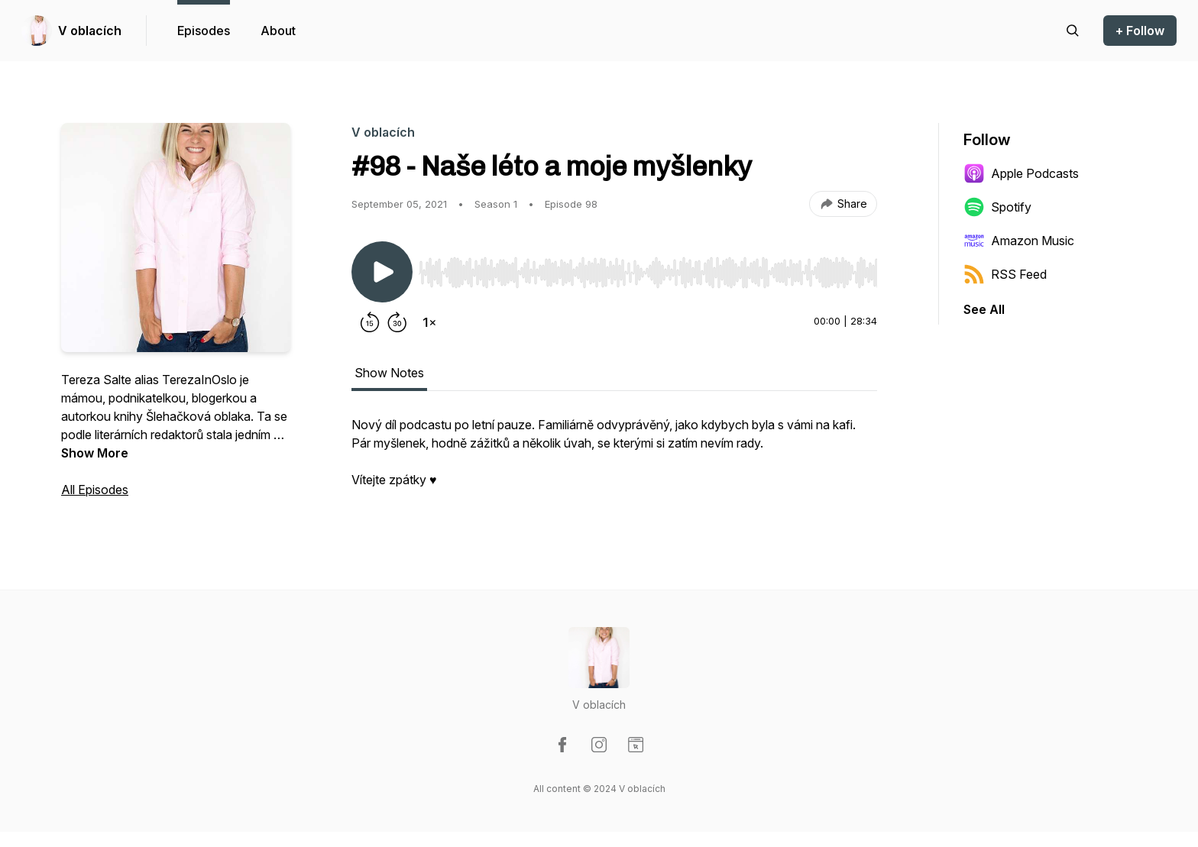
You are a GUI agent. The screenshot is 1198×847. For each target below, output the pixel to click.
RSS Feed (1005, 274)
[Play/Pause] (382, 271)
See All (984, 309)
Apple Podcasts (1021, 173)
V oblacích (89, 30)
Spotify (997, 207)
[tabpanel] (614, 459)
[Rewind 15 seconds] (369, 322)
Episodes (203, 30)
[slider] (648, 273)
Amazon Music (1018, 240)
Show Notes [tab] (389, 372)
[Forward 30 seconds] (397, 322)
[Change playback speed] (429, 322)
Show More (94, 453)
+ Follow (1139, 30)
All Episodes (94, 489)
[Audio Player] (648, 268)
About (278, 30)
